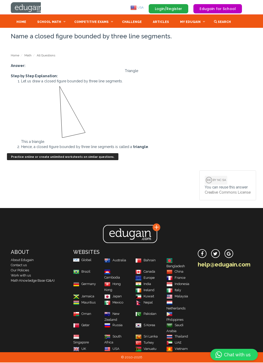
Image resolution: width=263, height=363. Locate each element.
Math (28, 56)
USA (137, 7)
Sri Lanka (146, 337)
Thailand (177, 337)
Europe (145, 278)
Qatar (81, 325)
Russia (113, 325)
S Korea (145, 325)
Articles (161, 22)
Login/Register (168, 8)
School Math (49, 22)
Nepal (144, 303)
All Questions (46, 56)
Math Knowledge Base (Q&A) (33, 281)
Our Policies (20, 271)
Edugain (30, 7)
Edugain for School (218, 8)
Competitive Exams (91, 22)
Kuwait (144, 297)
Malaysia (177, 297)
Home (21, 22)
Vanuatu (145, 349)
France (175, 278)
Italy (173, 290)
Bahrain (145, 261)
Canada (145, 272)
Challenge (132, 22)
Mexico (113, 303)
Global (82, 260)
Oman (82, 314)
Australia (115, 261)
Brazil (81, 272)
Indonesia (177, 284)
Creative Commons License (228, 193)
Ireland (144, 290)
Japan (113, 297)
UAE (174, 343)
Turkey (144, 343)
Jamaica (83, 297)
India (143, 284)
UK (79, 349)
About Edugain (22, 260)
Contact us (19, 265)
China (174, 272)
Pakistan (145, 314)
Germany (84, 284)
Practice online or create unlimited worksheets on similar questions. (62, 157)
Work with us (21, 276)
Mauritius (84, 303)
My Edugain (190, 22)
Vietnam (177, 349)
